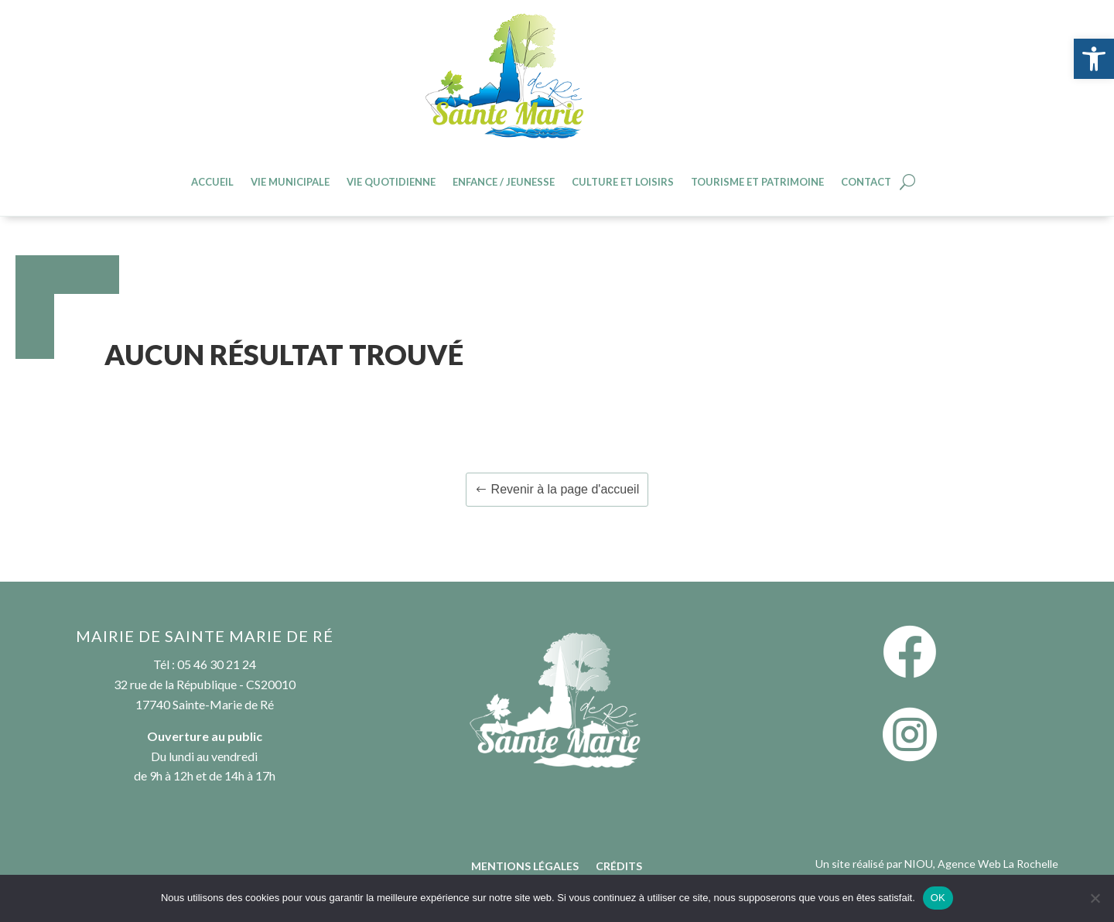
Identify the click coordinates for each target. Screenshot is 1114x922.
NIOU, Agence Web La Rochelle (981, 863)
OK (938, 897)
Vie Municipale (290, 182)
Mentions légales (525, 866)
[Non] (1094, 898)
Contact (866, 182)
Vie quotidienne (391, 182)
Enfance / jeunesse (504, 182)
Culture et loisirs (623, 182)
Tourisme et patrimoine (757, 182)
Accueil (212, 182)
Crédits (619, 866)
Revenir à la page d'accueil (565, 489)
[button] (1094, 59)
